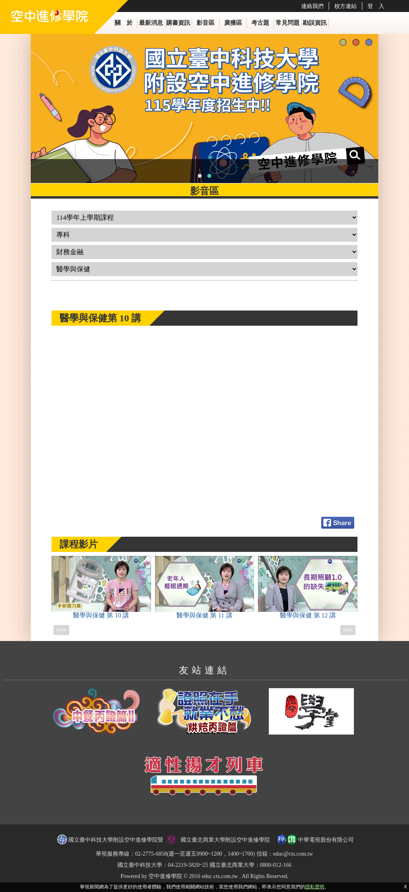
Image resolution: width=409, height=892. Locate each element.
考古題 (260, 23)
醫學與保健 (101, 587)
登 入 (375, 6)
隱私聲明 (314, 887)
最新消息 (151, 23)
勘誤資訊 (315, 23)
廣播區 (233, 23)
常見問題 (288, 23)
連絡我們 (312, 6)
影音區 (205, 23)
